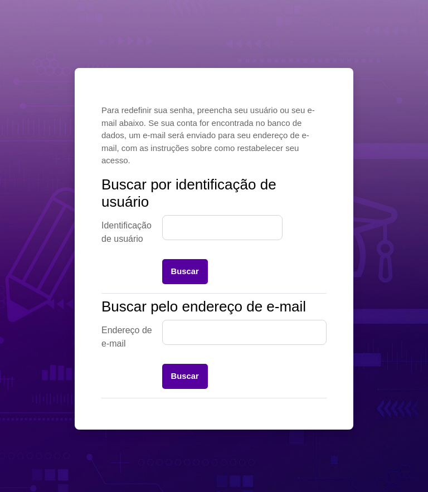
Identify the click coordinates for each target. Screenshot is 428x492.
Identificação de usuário (126, 232)
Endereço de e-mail (126, 336)
